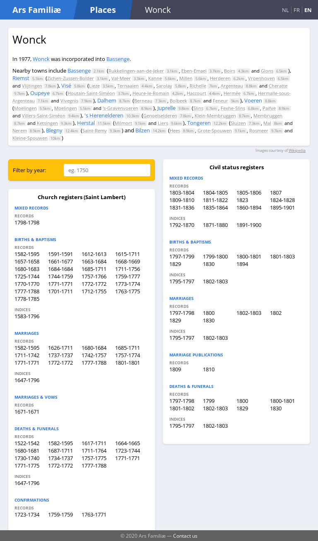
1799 (208, 401)
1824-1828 (282, 200)
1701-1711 (60, 291)
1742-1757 (94, 355)
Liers (163, 123)
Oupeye (40, 93)
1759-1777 (127, 276)
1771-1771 (60, 284)
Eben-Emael (194, 71)
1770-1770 (26, 284)
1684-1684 (60, 269)
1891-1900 (248, 225)
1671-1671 (26, 411)
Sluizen (238, 123)
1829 (175, 264)
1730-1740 (26, 458)
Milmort (123, 123)
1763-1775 (127, 291)
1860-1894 (248, 207)
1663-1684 (94, 261)
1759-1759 (60, 514)
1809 (175, 369)
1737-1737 (60, 355)
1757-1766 (94, 276)
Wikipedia (297, 150)
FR (297, 10)
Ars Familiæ (36, 9)
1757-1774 (127, 355)
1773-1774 (127, 284)
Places (103, 9)
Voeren (253, 100)
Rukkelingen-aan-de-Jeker (136, 71)
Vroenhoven (261, 78)
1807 (276, 192)
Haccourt (196, 93)
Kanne (155, 78)
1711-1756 (127, 269)
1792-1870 (181, 225)
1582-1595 (26, 254)
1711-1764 (94, 450)
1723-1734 (26, 514)
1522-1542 (26, 443)
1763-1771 (94, 514)
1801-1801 (127, 362)
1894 (242, 264)
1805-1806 (248, 192)
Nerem (19, 130)
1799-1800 (215, 256)
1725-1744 (26, 276)
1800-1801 (248, 256)
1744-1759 (60, 276)
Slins (198, 108)
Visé (66, 85)
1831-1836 (181, 207)
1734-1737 (60, 458)
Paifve (269, 108)
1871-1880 (215, 225)
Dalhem (106, 100)
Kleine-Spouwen (30, 138)
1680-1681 (26, 450)
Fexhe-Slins (233, 108)
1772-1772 (94, 284)
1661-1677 (60, 261)
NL (285, 10)
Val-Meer (121, 78)
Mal (267, 123)
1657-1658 (26, 261)
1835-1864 (215, 207)
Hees (175, 130)
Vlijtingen (32, 86)
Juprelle (166, 108)
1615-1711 (127, 254)
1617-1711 (94, 443)
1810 (208, 369)
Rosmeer (258, 130)
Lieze (94, 86)
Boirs (229, 71)
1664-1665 (127, 443)
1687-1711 (60, 450)
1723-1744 (127, 450)
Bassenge (118, 59)
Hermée (232, 93)
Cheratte (278, 86)
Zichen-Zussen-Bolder (70, 78)
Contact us (185, 535)
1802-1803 (215, 281)
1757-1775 (94, 458)
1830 (208, 264)
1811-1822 (215, 200)
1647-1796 (26, 380)
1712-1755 (94, 291)
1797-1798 (181, 313)
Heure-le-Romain (150, 93)
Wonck (41, 59)
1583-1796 (26, 316)
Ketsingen (47, 123)
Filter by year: (29, 170)
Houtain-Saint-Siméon (91, 93)
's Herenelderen (103, 115)
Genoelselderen (160, 115)
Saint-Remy (94, 130)
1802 (276, 313)
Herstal (86, 123)
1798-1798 (26, 222)
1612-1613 (94, 254)
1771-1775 (26, 465)
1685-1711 (94, 269)
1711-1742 (26, 355)
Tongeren (199, 123)
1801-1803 (282, 256)
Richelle (198, 86)
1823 (242, 200)
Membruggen (267, 115)
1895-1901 (282, 207)
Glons (267, 71)
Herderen (220, 78)
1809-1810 (181, 200)
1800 (208, 313)
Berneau (143, 100)
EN (308, 10)
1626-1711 (60, 347)
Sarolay (164, 86)
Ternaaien (128, 86)
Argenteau (232, 86)
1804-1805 (215, 192)
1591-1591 (60, 254)
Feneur (220, 100)
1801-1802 (181, 408)
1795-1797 (181, 281)
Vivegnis (69, 100)
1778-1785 (26, 298)
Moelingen (25, 108)
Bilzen (142, 130)
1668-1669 (127, 261)
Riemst (20, 78)
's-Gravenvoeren (120, 108)
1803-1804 (181, 192)
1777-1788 (26, 291)
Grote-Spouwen (215, 130)
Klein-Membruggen (215, 115)
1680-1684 (94, 347)
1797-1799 (181, 256)
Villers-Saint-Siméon (43, 115)
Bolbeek (178, 100)
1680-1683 (26, 269)
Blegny (54, 130)
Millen (186, 78)
